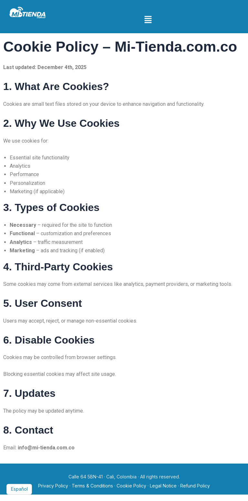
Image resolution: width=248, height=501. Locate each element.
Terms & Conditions (92, 485)
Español (19, 489)
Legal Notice (163, 485)
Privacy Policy (53, 485)
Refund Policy (195, 485)
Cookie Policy (131, 485)
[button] (148, 20)
